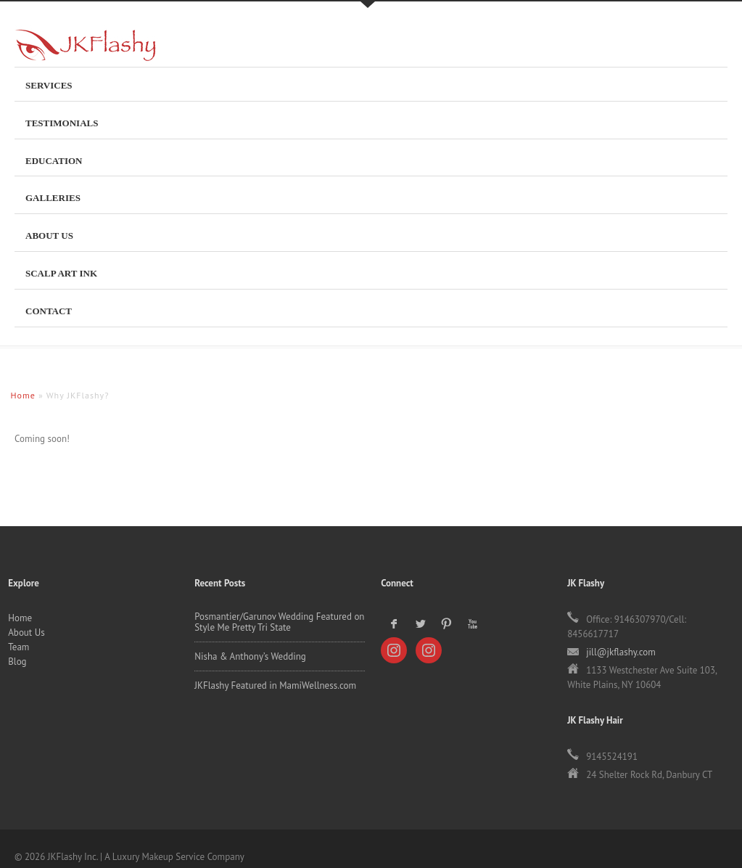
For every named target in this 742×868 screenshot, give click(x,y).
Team (18, 445)
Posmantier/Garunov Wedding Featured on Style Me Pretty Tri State (279, 420)
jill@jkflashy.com (621, 450)
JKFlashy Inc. (80, 52)
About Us (26, 431)
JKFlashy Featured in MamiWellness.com (275, 483)
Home (20, 416)
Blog (17, 460)
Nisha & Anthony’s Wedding (250, 454)
